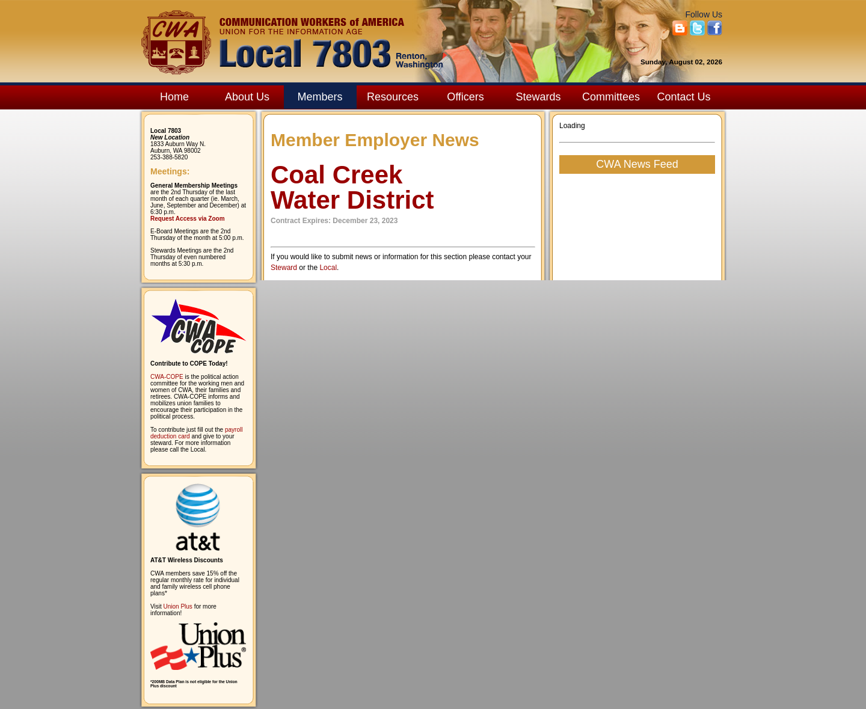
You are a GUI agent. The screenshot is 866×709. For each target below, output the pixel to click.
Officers (465, 97)
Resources (393, 97)
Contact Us (683, 97)
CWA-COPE (166, 376)
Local (328, 267)
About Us (247, 97)
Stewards (537, 97)
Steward (284, 267)
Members (319, 97)
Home (174, 97)
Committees (611, 97)
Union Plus (178, 606)
